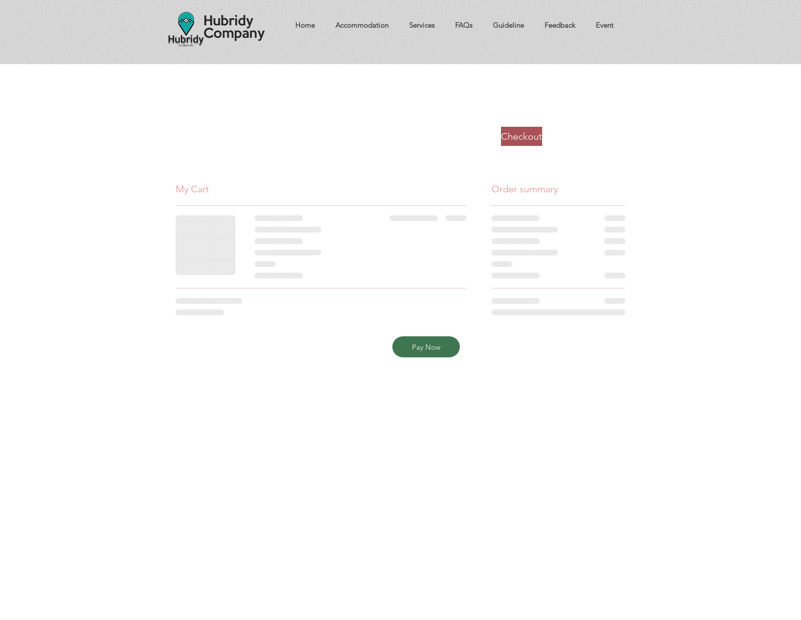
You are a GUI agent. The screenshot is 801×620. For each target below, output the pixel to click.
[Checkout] (521, 136)
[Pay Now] (426, 346)
